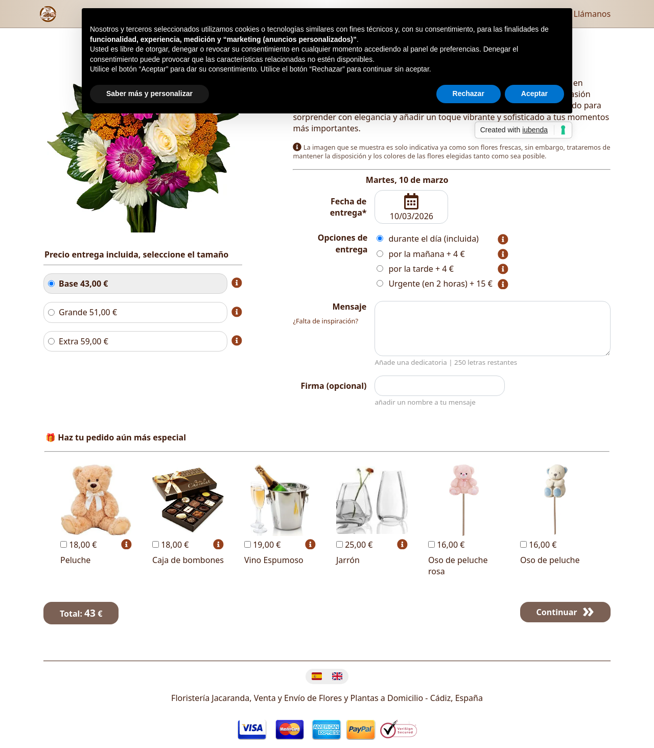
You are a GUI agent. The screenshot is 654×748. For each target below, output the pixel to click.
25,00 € (354, 544)
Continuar (556, 612)
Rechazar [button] (468, 93)
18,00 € (78, 544)
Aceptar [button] (534, 93)
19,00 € (262, 544)
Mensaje (349, 306)
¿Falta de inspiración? (325, 320)
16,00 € (446, 544)
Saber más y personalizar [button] (149, 93)
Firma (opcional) (334, 385)
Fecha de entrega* (348, 207)
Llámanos (585, 13)
